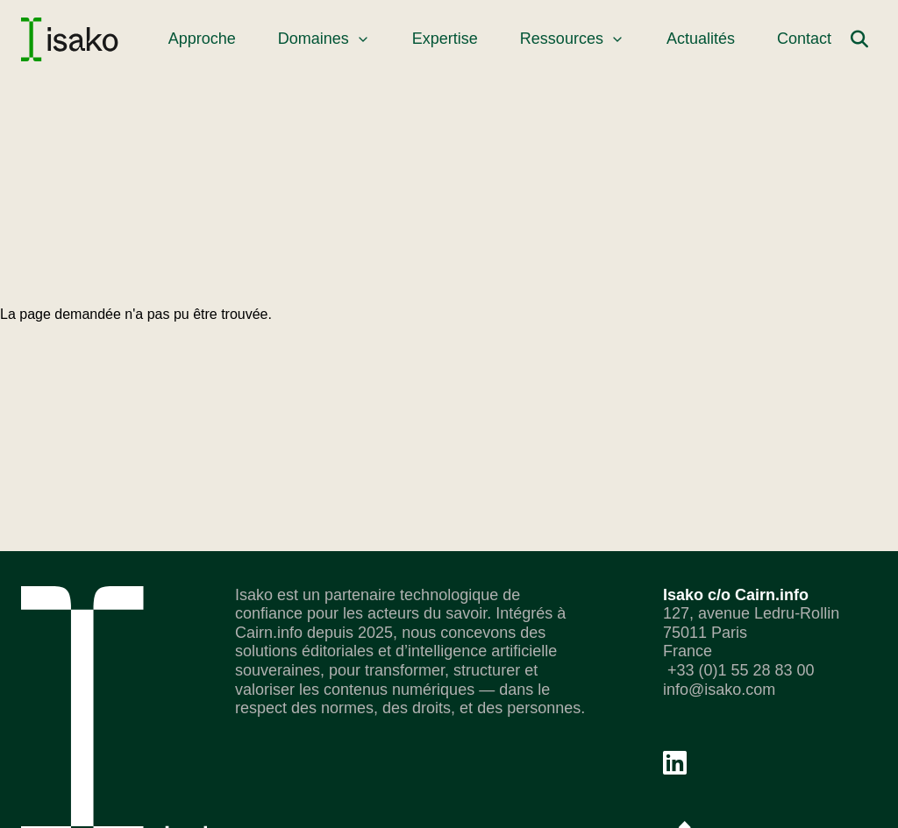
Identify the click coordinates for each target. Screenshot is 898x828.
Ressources (572, 38)
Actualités (700, 38)
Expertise (445, 38)
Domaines (324, 38)
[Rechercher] (859, 39)
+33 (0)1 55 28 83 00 (739, 670)
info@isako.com (719, 689)
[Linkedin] (675, 762)
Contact (804, 38)
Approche (202, 38)
